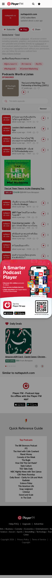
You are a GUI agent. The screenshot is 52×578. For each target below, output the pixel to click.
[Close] (48, 263)
